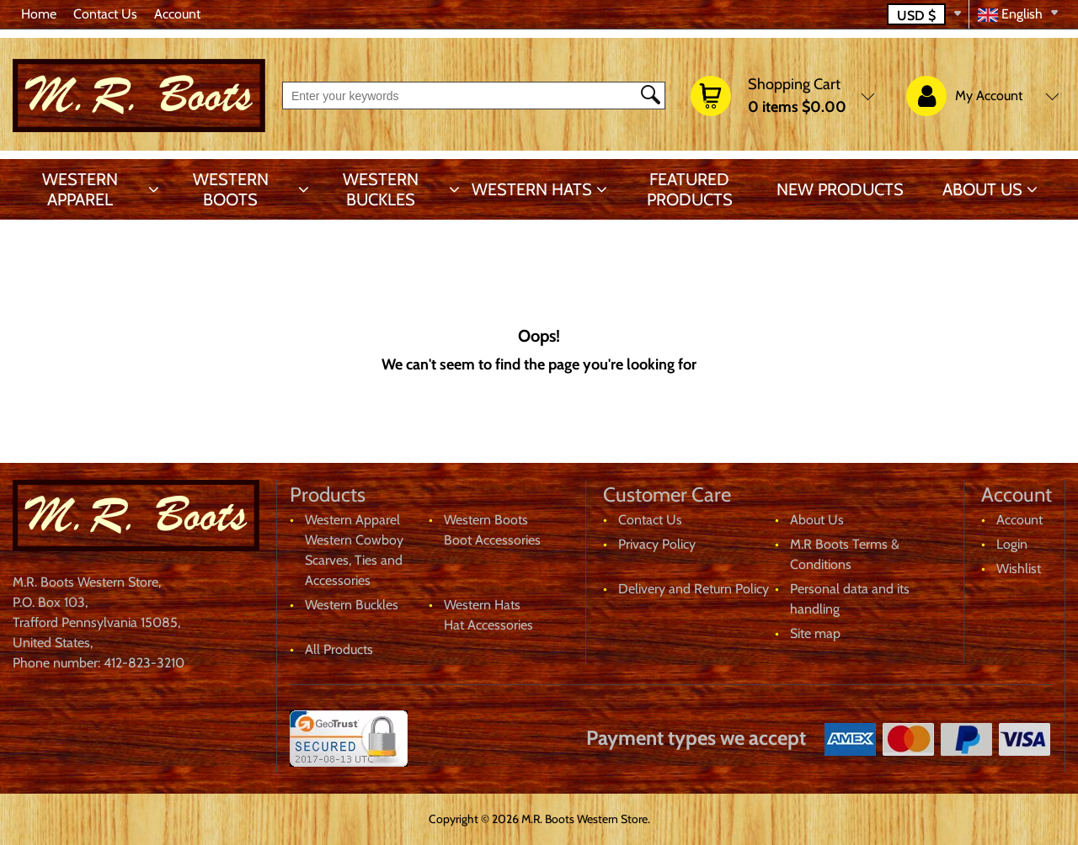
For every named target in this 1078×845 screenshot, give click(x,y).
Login (1011, 544)
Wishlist (1018, 569)
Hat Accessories (488, 625)
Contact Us (105, 14)
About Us (982, 189)
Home (38, 14)
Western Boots (231, 189)
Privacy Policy (657, 544)
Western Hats (532, 189)
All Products (339, 649)
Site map (815, 633)
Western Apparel (80, 189)
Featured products (690, 189)
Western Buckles (381, 189)
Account (177, 14)
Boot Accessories (492, 540)
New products (840, 189)
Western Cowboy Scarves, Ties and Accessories (354, 560)
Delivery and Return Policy (693, 589)
